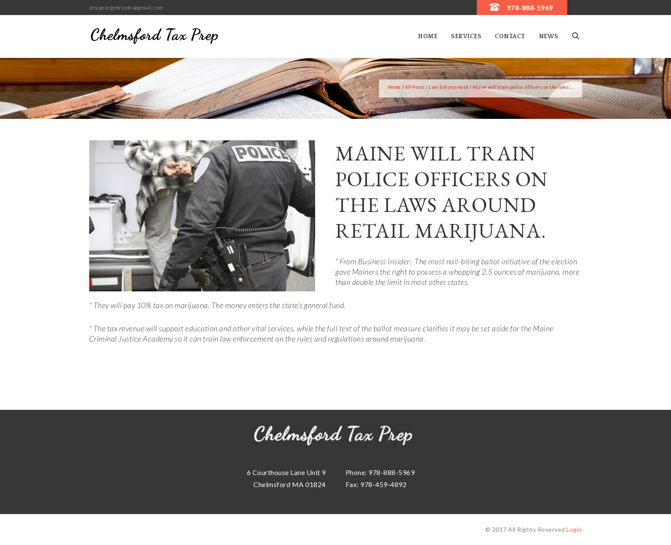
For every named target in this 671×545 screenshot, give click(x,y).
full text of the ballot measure (374, 328)
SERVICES (466, 36)
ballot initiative (505, 261)
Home (427, 36)
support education (188, 328)
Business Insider (384, 261)
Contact (510, 36)
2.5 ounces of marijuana (520, 271)
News (548, 36)
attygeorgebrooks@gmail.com (126, 7)
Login (574, 529)
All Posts (415, 87)
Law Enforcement (449, 87)
